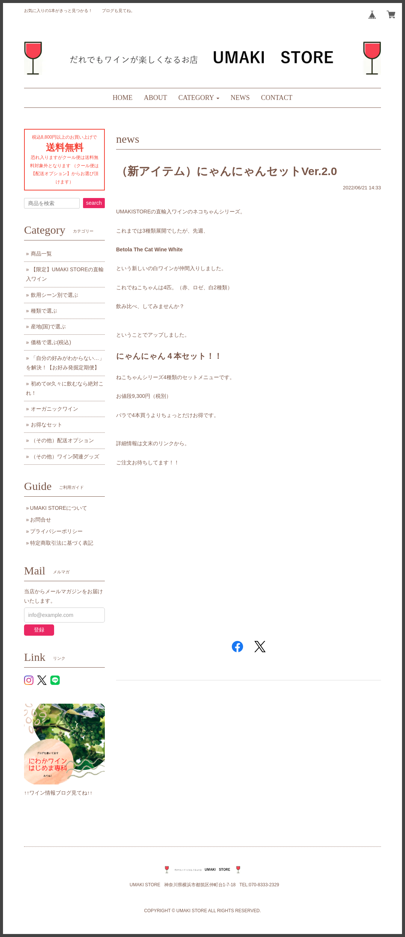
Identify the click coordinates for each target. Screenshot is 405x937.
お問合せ (40, 520)
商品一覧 (41, 254)
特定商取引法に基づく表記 (61, 543)
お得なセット (46, 425)
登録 (39, 630)
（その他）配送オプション (62, 440)
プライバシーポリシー (56, 531)
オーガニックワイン (54, 409)
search (94, 203)
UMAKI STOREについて (58, 508)
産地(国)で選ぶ (48, 326)
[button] (199, 97)
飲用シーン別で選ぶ (54, 295)
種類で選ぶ (44, 311)
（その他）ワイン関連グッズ (65, 456)
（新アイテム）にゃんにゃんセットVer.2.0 (226, 171)
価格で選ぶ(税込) (51, 342)
